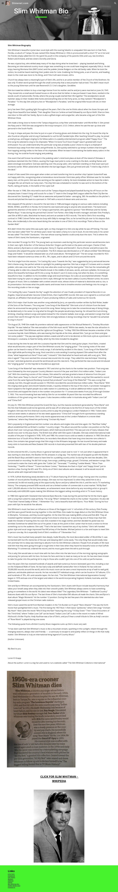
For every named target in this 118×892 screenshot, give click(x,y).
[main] (41, 12)
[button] (3, 3)
